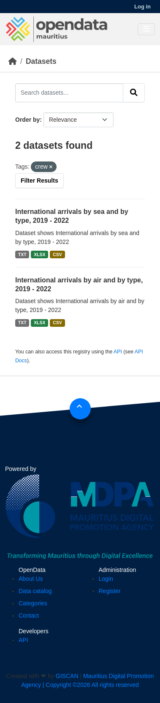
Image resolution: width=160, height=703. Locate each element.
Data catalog (35, 591)
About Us (31, 578)
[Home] (12, 61)
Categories (33, 603)
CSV (57, 254)
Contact (29, 615)
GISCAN (67, 676)
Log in (142, 6)
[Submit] (134, 92)
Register (110, 591)
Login (106, 578)
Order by (27, 119)
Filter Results (39, 180)
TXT (22, 254)
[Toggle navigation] (146, 29)
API (118, 352)
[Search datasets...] (69, 92)
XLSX (39, 254)
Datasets (41, 61)
